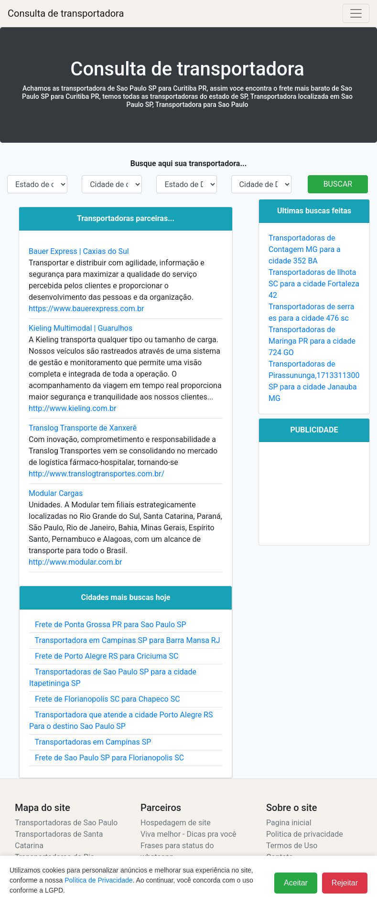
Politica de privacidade (304, 834)
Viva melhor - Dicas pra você (188, 834)
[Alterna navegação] (356, 13)
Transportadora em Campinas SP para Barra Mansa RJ (124, 640)
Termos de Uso (291, 845)
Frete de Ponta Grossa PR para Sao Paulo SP (107, 624)
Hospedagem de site (175, 822)
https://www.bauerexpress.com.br (86, 308)
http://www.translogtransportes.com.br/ (96, 473)
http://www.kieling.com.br (72, 408)
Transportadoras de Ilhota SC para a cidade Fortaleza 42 (314, 284)
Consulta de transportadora (66, 13)
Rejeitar (345, 883)
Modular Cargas (56, 493)
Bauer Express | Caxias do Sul (79, 251)
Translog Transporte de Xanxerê (83, 427)
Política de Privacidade (98, 880)
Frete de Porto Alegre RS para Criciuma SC (103, 656)
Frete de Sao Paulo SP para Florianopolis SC (106, 757)
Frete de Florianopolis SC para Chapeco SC (104, 699)
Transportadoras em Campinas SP (90, 742)
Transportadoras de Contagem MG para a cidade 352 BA (305, 249)
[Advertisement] (314, 493)
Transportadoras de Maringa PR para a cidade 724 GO (312, 341)
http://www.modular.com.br (75, 562)
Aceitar (296, 883)
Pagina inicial (289, 822)
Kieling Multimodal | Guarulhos (80, 328)
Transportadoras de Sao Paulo (66, 822)
